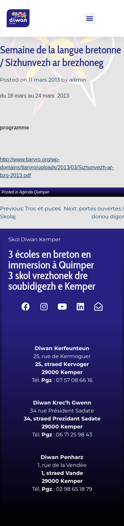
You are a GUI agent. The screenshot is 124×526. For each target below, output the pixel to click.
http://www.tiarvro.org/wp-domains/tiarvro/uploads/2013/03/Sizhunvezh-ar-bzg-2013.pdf (57, 167)
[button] (89, 18)
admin (77, 80)
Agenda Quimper (34, 192)
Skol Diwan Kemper (34, 239)
